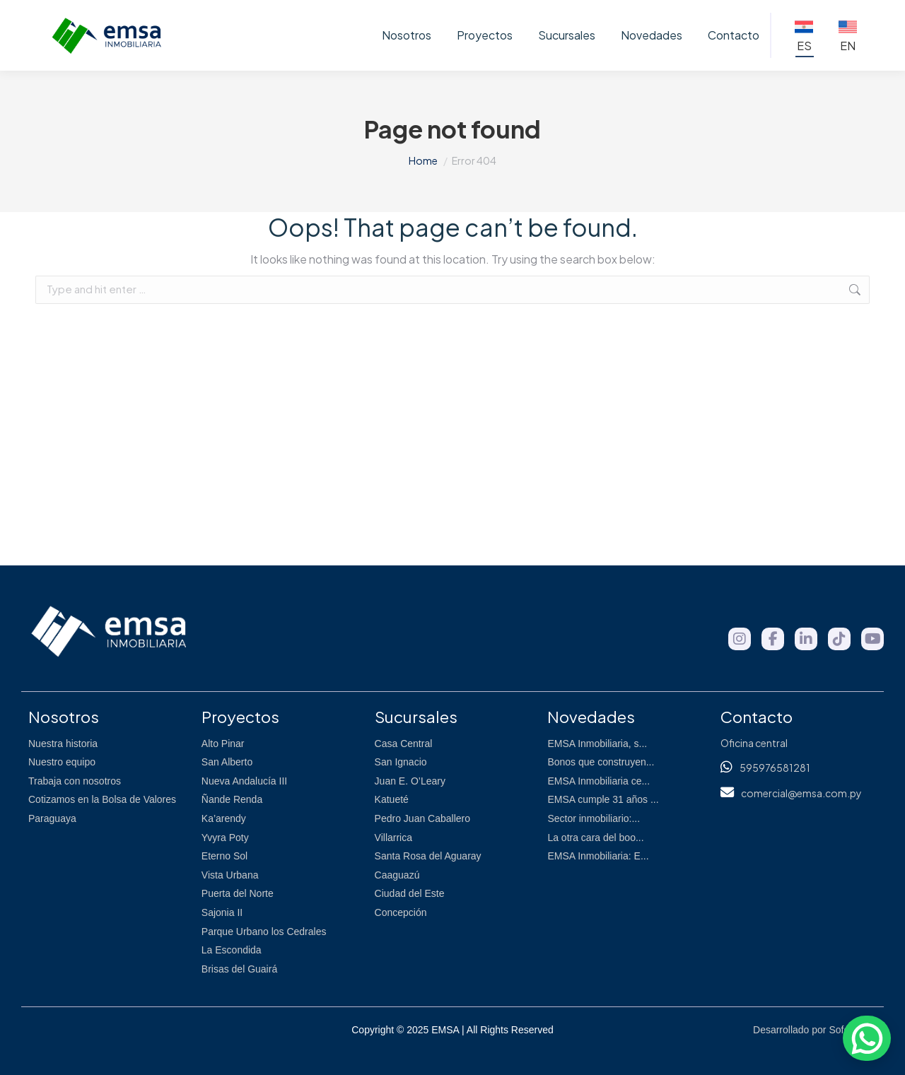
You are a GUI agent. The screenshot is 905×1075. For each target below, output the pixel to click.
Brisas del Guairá (239, 969)
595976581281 (775, 767)
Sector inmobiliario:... (593, 818)
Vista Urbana (230, 875)
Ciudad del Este (410, 893)
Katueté (392, 799)
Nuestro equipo (61, 762)
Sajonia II (222, 912)
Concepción (401, 912)
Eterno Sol (224, 856)
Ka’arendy (224, 818)
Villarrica (393, 837)
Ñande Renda (232, 799)
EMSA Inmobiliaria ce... (598, 781)
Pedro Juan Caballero (422, 818)
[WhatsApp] (867, 1038)
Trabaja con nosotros (74, 781)
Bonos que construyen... (600, 762)
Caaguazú (397, 875)
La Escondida (232, 950)
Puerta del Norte (238, 893)
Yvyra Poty (225, 837)
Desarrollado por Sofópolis (811, 1029)
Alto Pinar (223, 743)
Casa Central (404, 743)
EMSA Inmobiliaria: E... (597, 856)
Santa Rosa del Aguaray (428, 856)
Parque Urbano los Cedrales (264, 931)
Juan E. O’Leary (410, 781)
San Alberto (227, 762)
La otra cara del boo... (595, 837)
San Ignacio (401, 762)
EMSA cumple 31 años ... (602, 799)
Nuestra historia (63, 743)
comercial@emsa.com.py (801, 793)
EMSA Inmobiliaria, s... (597, 743)
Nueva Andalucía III (244, 781)
